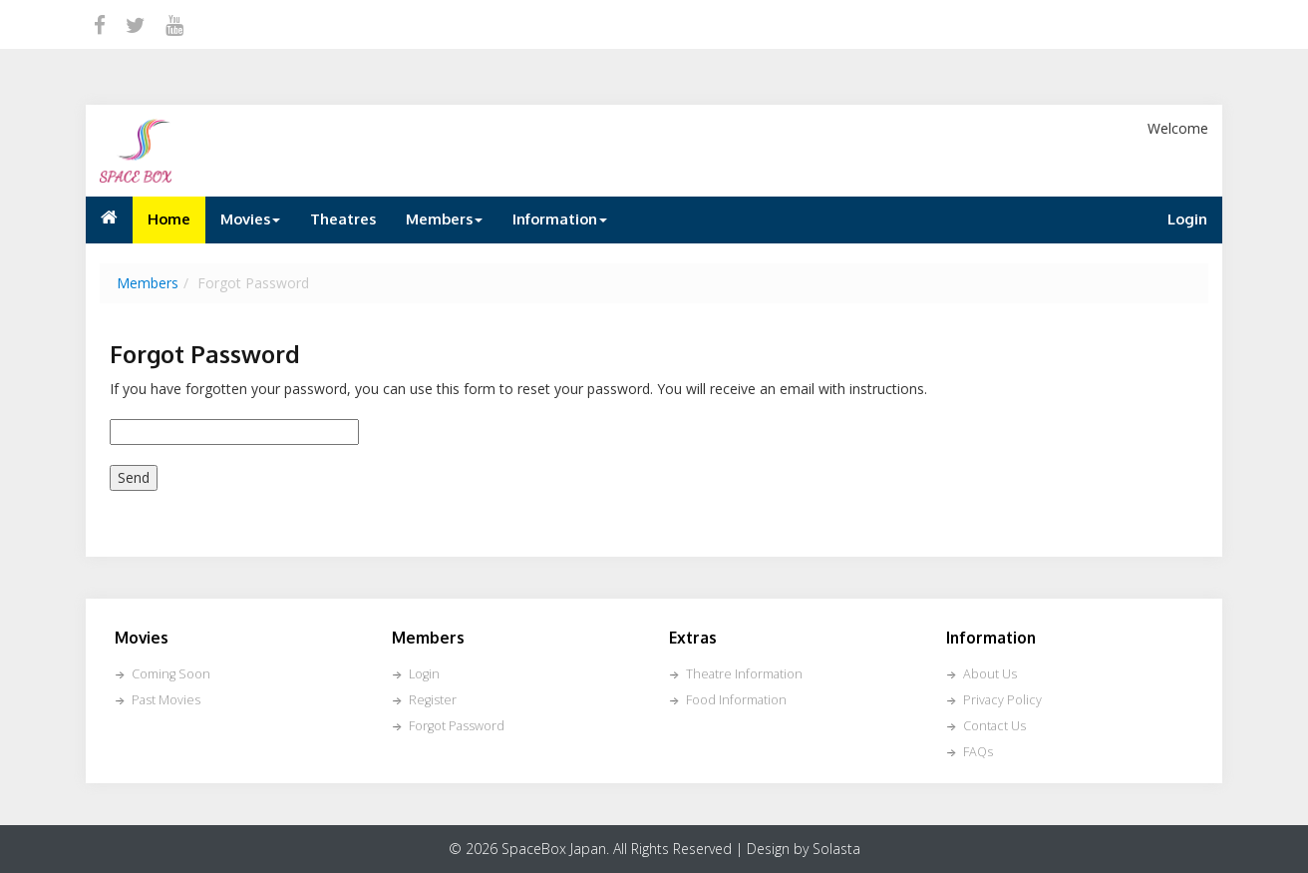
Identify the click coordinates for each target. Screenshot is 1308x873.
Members (444, 218)
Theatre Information (744, 673)
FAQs (978, 751)
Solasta (836, 848)
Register (433, 699)
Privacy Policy (1002, 699)
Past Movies (166, 699)
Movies (250, 218)
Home (169, 218)
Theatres (343, 218)
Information (559, 218)
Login (1187, 218)
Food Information (736, 699)
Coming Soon (171, 673)
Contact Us (994, 725)
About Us (990, 673)
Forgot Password (456, 725)
